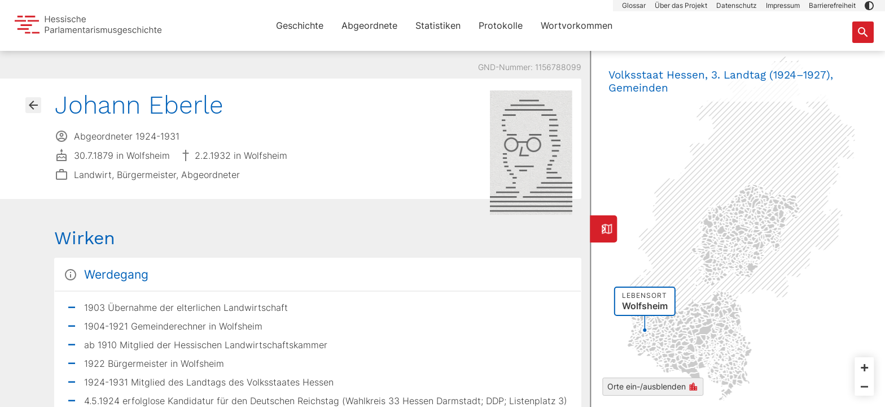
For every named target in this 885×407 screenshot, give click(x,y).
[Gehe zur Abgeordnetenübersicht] (33, 105)
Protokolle (501, 25)
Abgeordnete (369, 25)
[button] (869, 5)
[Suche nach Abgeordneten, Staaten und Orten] (863, 32)
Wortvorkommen (576, 25)
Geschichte (299, 25)
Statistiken (438, 25)
